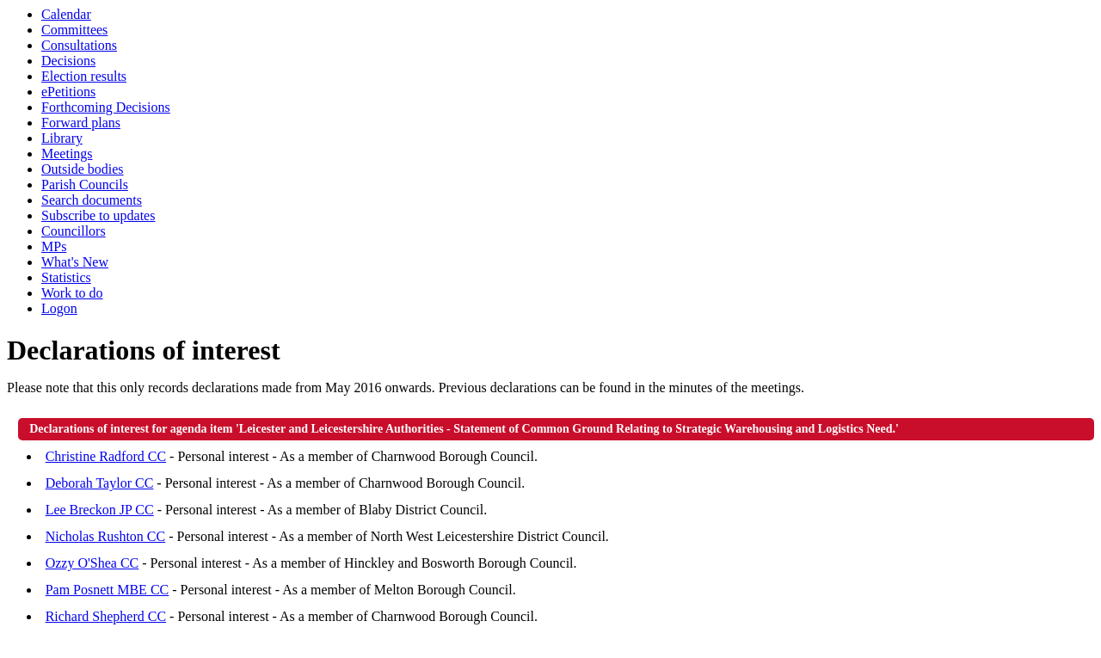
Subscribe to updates (98, 215)
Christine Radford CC (106, 456)
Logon (59, 308)
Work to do (72, 293)
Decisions (68, 60)
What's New (74, 262)
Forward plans (80, 122)
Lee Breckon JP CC (100, 509)
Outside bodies (82, 169)
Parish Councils (84, 184)
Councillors (73, 231)
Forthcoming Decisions (105, 107)
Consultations (79, 45)
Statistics (66, 277)
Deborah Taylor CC (100, 483)
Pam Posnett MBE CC (107, 589)
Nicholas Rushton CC (106, 536)
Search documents (91, 200)
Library (62, 138)
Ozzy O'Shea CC (92, 563)
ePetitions (68, 91)
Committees (74, 29)
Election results (83, 76)
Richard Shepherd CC (106, 616)
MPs (53, 246)
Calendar (66, 14)
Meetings (67, 153)
